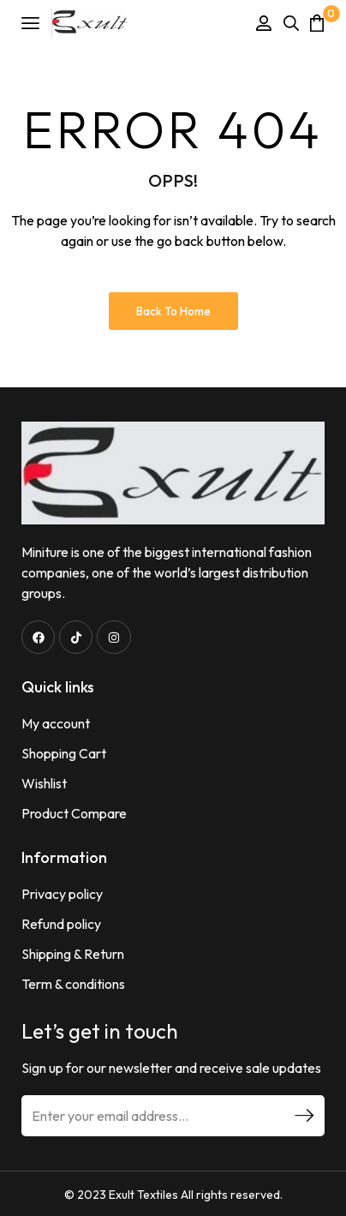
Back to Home (173, 311)
